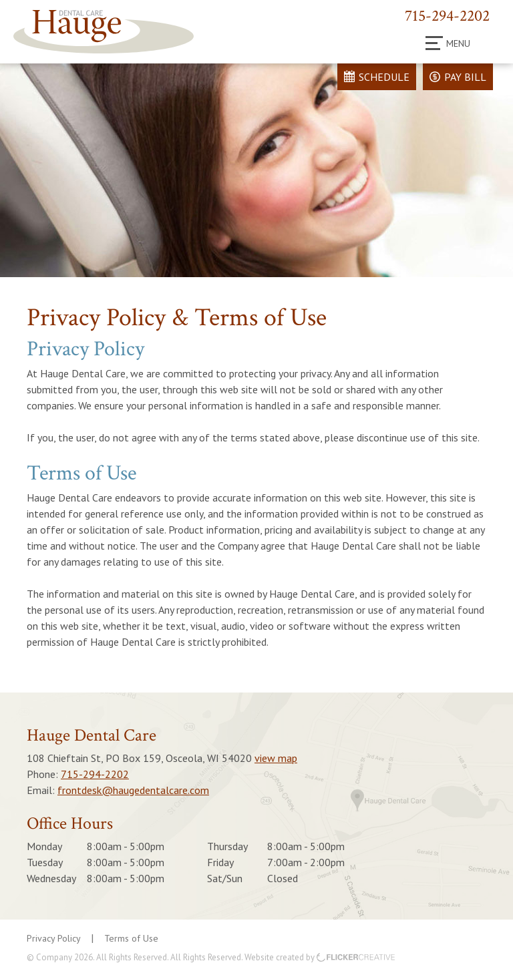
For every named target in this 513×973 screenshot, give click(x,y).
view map (275, 758)
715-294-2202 (447, 15)
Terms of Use (131, 938)
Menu (447, 43)
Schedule (384, 76)
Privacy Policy (54, 938)
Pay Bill (465, 76)
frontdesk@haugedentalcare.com (133, 790)
